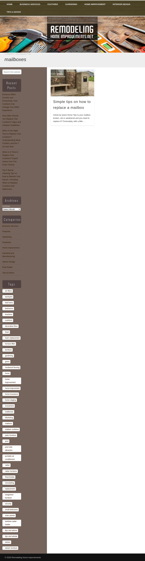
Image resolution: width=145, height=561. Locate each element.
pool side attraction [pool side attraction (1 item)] (9, 448)
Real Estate (7, 267)
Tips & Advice (14, 12)
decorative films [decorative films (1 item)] (11, 326)
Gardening (71, 4)
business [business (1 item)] (8, 314)
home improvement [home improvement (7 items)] (10, 380)
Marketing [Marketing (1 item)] (9, 418)
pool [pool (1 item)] (7, 441)
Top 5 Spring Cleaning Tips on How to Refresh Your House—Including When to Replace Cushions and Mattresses (11, 179)
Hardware (6, 242)
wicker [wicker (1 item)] (7, 542)
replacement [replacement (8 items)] (10, 489)
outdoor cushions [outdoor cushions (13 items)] (12, 429)
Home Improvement (94, 4)
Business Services (30, 4)
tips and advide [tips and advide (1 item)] (11, 536)
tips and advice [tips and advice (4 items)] (11, 530)
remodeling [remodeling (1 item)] (9, 483)
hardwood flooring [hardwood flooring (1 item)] (12, 367)
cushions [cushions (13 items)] (8, 320)
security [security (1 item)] (8, 504)
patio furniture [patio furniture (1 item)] (10, 435)
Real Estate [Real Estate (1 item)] (9, 477)
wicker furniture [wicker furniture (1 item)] (11, 548)
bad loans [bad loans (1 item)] (9, 303)
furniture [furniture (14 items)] (8, 350)
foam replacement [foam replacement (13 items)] (12, 338)
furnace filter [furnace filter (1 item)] (10, 344)
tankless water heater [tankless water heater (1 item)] (11, 523)
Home (10, 4)
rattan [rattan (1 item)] (7, 465)
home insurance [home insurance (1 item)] (11, 394)
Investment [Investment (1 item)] (9, 406)
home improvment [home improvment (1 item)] (12, 388)
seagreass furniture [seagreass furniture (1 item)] (9, 496)
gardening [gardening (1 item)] (9, 356)
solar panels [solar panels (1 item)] (10, 515)
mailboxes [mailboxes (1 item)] (9, 412)
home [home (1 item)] (7, 373)
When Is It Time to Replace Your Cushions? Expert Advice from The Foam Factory (10, 158)
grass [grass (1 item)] (7, 362)
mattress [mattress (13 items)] (8, 423)
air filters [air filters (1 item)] (8, 291)
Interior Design (121, 4)
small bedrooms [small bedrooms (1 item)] (11, 510)
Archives (6, 206)
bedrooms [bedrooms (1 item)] (9, 308)
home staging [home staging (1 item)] (10, 400)
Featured (53, 4)
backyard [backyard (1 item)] (9, 297)
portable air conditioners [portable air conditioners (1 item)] (10, 457)
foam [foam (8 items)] (7, 332)
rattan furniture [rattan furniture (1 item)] (11, 471)
